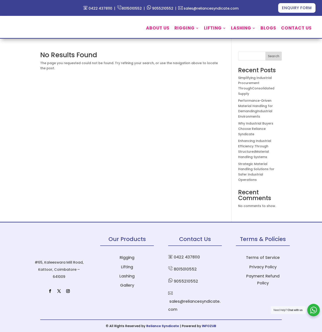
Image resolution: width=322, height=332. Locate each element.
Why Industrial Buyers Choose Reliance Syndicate (255, 128)
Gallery (127, 285)
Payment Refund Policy (263, 279)
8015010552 (129, 8)
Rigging (184, 29)
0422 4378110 (97, 8)
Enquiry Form (297, 8)
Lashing (241, 29)
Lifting (213, 29)
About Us (157, 29)
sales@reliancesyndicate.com (208, 8)
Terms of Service (263, 257)
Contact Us (296, 29)
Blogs (268, 29)
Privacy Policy (263, 267)
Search (273, 56)
